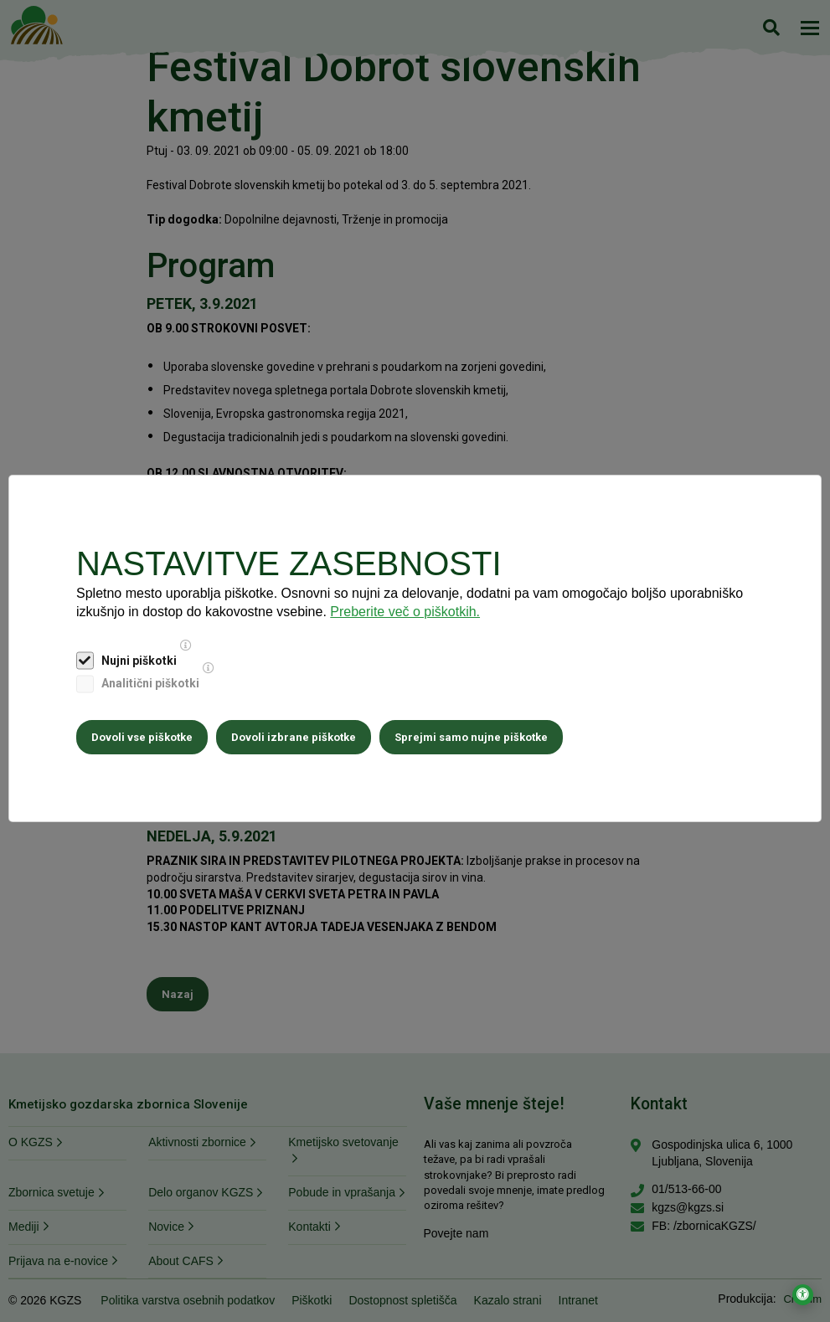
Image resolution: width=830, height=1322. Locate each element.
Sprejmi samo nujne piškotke (471, 737)
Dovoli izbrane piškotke (293, 737)
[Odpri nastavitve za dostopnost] (802, 1294)
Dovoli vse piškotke (142, 737)
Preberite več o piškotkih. (405, 611)
